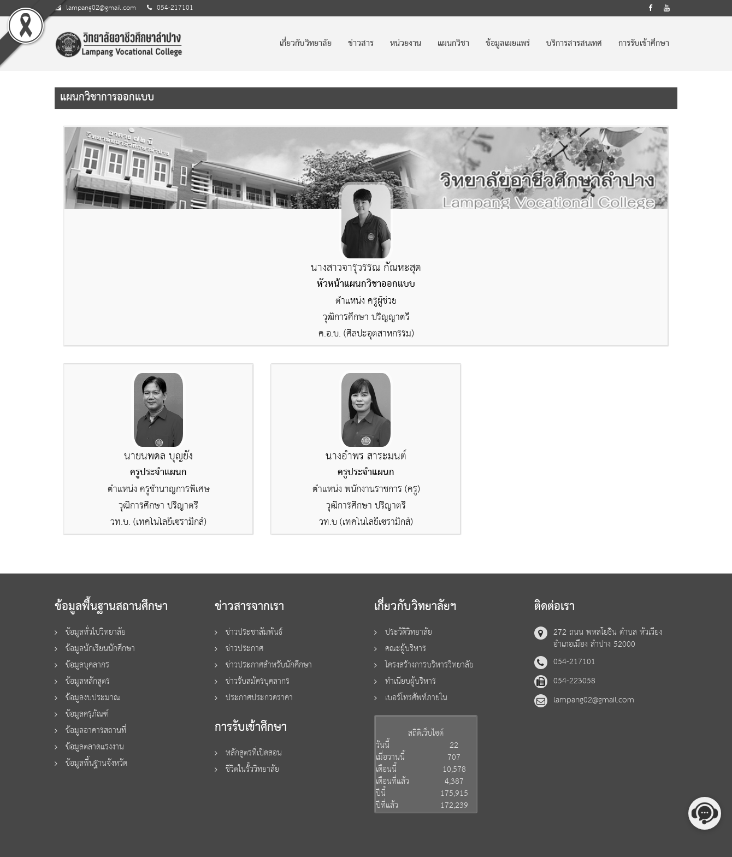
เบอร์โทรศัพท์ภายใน (416, 697)
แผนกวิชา (453, 43)
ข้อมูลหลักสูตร (88, 681)
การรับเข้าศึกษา (643, 43)
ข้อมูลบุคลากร (87, 665)
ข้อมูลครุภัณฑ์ (87, 714)
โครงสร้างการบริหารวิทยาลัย (429, 665)
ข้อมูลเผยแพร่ (508, 43)
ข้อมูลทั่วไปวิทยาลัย (96, 632)
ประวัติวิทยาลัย (408, 632)
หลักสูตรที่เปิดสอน (254, 753)
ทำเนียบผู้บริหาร (410, 681)
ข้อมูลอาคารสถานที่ (96, 730)
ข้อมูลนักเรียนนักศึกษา (100, 648)
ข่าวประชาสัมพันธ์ (254, 632)
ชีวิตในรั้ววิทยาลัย (252, 769)
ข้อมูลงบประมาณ (93, 697)
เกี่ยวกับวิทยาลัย (306, 43)
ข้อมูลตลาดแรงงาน (95, 747)
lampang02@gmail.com (101, 8)
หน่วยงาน (405, 43)
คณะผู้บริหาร (405, 648)
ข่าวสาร (361, 43)
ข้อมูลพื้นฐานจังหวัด (96, 763)
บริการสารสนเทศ (574, 43)
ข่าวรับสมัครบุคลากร (258, 681)
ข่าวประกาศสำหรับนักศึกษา (269, 665)
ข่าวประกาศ (244, 648)
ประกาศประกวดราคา (259, 697)
